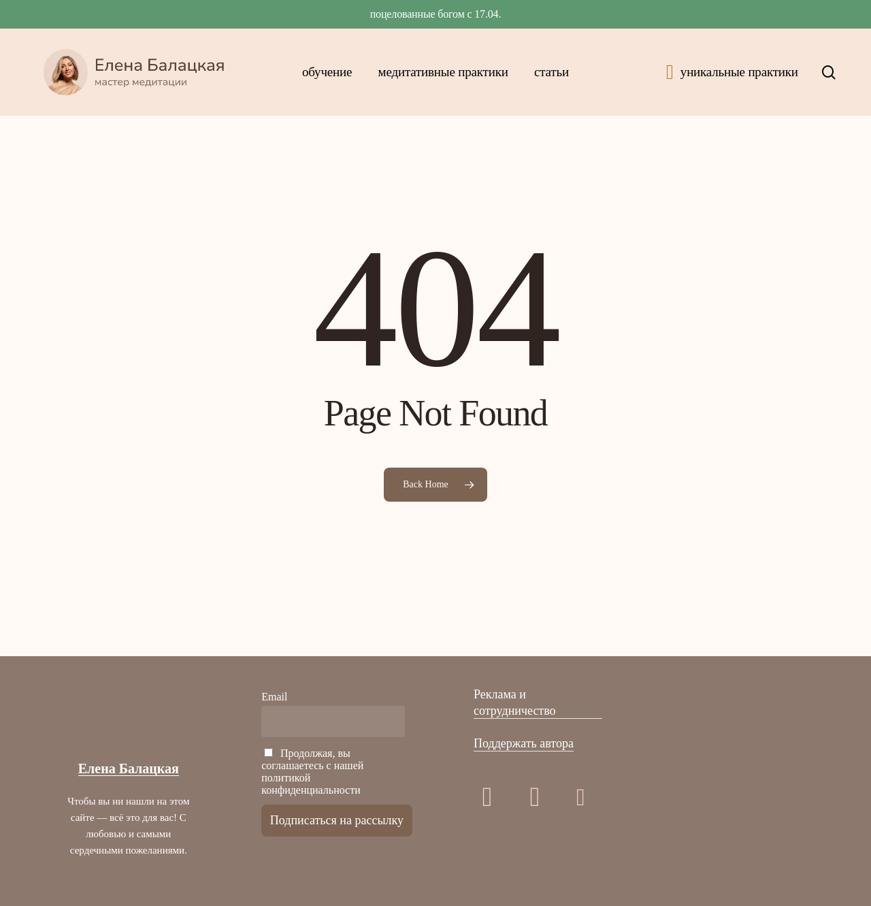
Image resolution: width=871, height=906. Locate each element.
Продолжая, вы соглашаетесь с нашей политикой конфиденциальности (312, 771)
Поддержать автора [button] (524, 743)
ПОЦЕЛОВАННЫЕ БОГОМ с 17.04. (436, 14)
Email (274, 696)
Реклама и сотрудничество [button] (515, 702)
